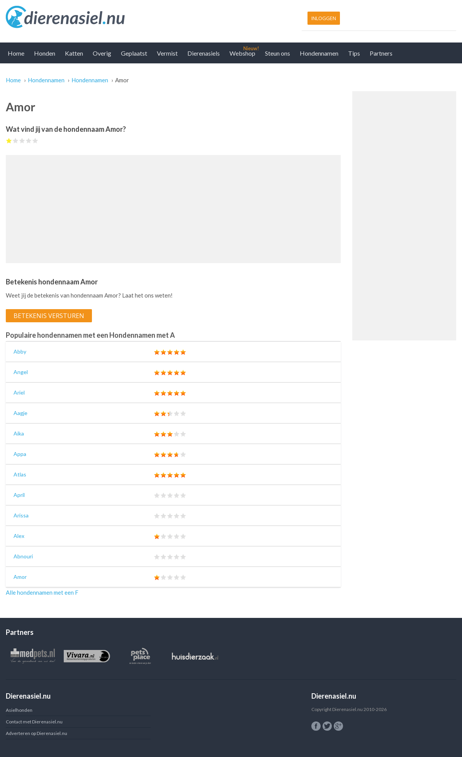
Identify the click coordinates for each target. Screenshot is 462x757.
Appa (20, 454)
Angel (21, 372)
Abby (20, 351)
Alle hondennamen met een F (42, 592)
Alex (19, 535)
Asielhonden (19, 710)
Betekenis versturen (49, 315)
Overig (102, 53)
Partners (381, 53)
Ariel (19, 392)
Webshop (242, 53)
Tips (354, 53)
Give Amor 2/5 (15, 140)
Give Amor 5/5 (35, 140)
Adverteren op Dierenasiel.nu (36, 733)
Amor (20, 576)
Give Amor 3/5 (22, 140)
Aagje (20, 413)
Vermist (167, 53)
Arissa (21, 515)
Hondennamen (319, 53)
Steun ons (277, 53)
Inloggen (323, 18)
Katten (74, 53)
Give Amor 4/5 (28, 140)
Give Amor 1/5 (9, 140)
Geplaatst (134, 53)
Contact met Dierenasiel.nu (34, 722)
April (19, 495)
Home (16, 53)
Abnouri (23, 556)
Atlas (20, 474)
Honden (44, 53)
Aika (19, 433)
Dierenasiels (203, 53)
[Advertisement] (173, 209)
